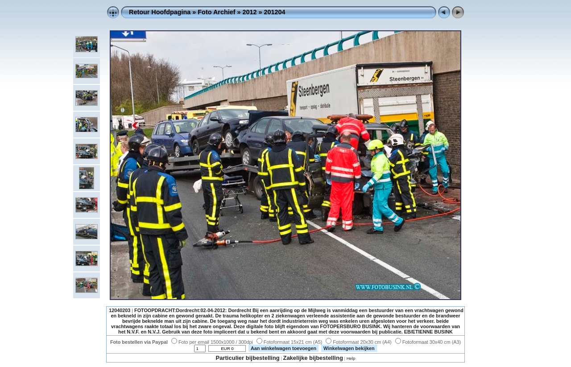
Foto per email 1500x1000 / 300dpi (212, 342)
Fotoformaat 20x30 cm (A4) (358, 342)
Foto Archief (216, 12)
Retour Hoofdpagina (159, 12)
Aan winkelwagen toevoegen (283, 348)
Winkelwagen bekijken (349, 348)
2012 (250, 12)
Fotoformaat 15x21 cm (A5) (289, 342)
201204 (275, 12)
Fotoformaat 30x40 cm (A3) (428, 342)
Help (351, 358)
